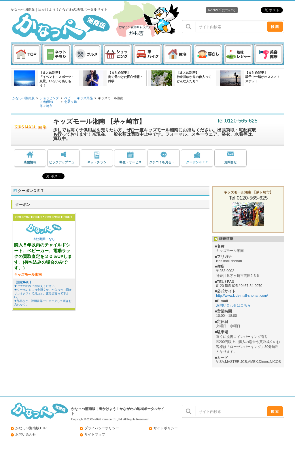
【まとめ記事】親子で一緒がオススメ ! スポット (262, 77)
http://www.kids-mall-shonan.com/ (242, 296)
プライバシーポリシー (101, 428)
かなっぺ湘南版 (23, 98)
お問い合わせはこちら (233, 305)
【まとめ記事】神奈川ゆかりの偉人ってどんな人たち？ (194, 77)
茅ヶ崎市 (46, 106)
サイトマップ (94, 434)
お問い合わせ (25, 434)
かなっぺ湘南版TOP (31, 428)
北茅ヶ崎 (70, 102)
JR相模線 (46, 102)
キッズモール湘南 (110, 98)
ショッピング (49, 98)
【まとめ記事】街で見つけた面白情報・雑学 (125, 77)
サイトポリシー (166, 428)
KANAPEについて (222, 10)
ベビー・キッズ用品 (78, 98)
